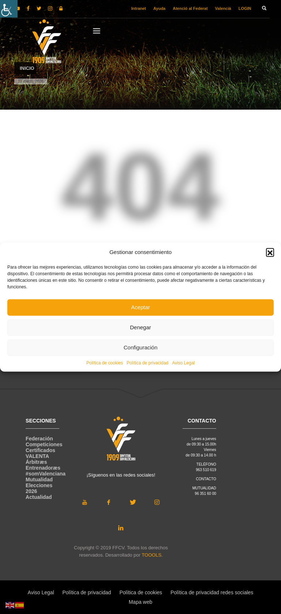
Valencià (223, 8)
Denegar (140, 327)
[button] (270, 252)
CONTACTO (206, 479)
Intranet (138, 8)
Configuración (141, 347)
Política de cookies (104, 362)
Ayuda (159, 8)
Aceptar (140, 307)
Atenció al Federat (190, 8)
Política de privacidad (147, 362)
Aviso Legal (183, 362)
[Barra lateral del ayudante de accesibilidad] (9, 9)
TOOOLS (151, 555)
